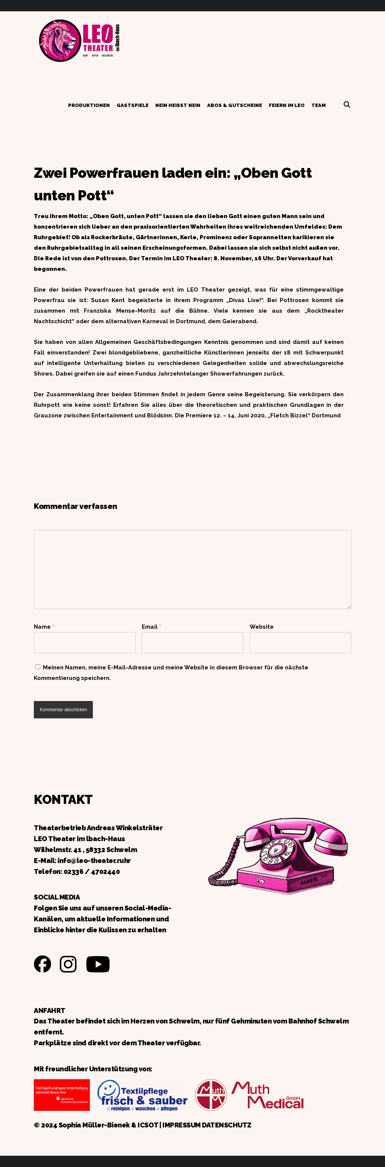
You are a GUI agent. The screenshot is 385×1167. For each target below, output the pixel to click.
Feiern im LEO (287, 105)
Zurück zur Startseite (79, 39)
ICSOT (148, 1125)
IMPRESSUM (181, 1125)
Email (151, 626)
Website (262, 626)
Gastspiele (133, 105)
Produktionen (89, 105)
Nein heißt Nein (177, 105)
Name (44, 626)
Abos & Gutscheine (234, 105)
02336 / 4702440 (92, 871)
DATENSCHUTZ (227, 1125)
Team (318, 105)
